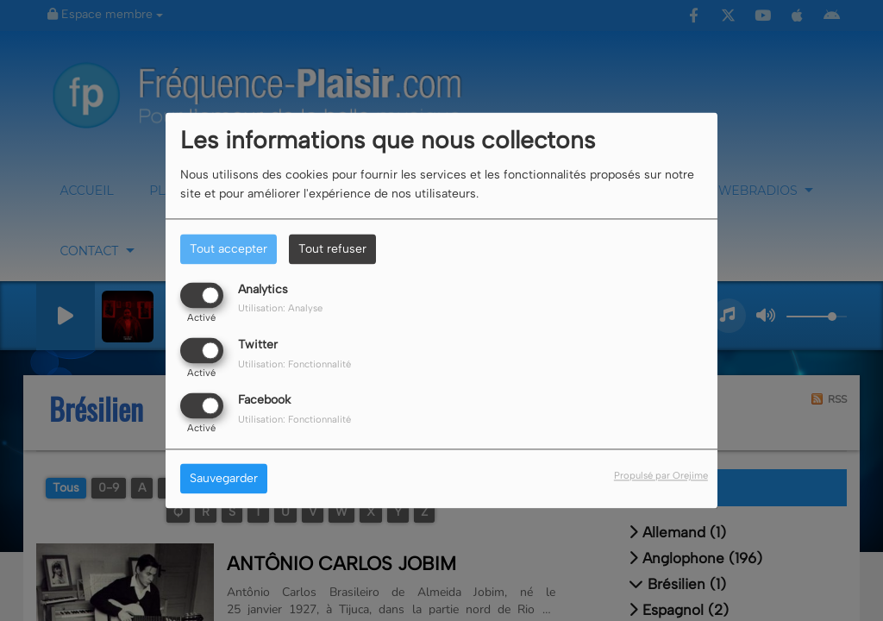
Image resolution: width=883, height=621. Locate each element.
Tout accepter (228, 249)
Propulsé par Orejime (661, 476)
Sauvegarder (224, 479)
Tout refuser (332, 249)
